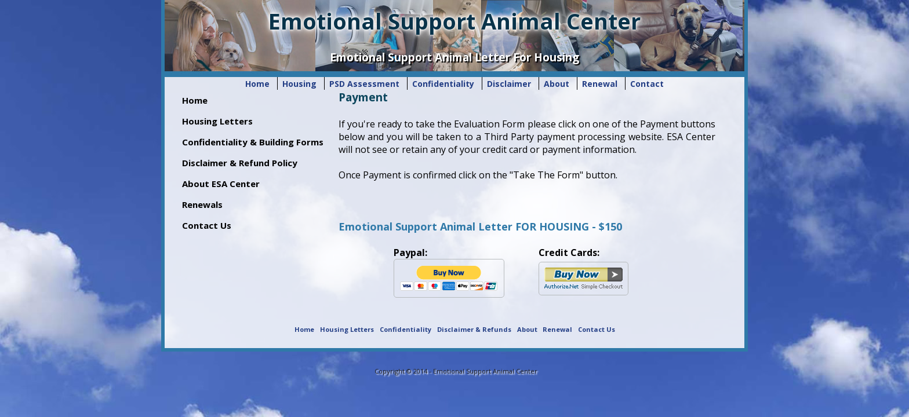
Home (257, 83)
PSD (364, 83)
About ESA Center (221, 183)
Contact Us (206, 225)
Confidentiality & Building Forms (252, 142)
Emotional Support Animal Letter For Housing (454, 57)
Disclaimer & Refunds (474, 329)
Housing (300, 83)
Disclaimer (509, 83)
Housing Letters (217, 121)
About (558, 83)
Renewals (202, 204)
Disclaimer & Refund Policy (239, 163)
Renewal (599, 83)
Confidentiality (443, 83)
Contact (647, 83)
